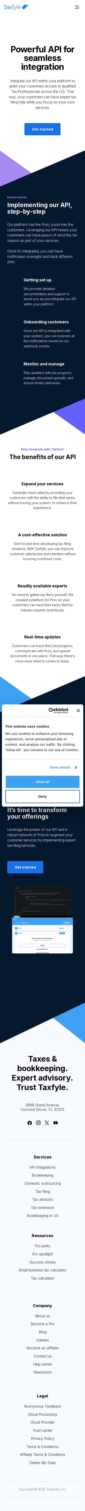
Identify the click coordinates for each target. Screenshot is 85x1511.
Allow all (42, 782)
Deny (42, 796)
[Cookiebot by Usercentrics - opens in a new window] (50, 711)
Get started (42, 129)
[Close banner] (78, 710)
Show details (60, 767)
